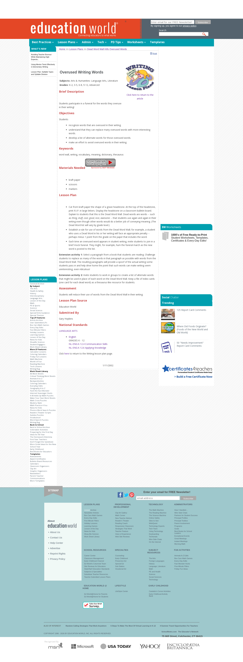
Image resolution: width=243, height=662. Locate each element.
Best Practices (41, 42)
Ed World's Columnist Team (95, 564)
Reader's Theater (122, 521)
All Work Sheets (36, 373)
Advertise (55, 548)
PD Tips (116, 42)
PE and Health (154, 572)
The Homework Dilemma (41, 437)
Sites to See (154, 521)
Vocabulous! (35, 417)
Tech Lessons (36, 366)
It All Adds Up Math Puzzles (41, 395)
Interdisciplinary (37, 296)
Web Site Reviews (122, 537)
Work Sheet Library (38, 347)
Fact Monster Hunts (182, 564)
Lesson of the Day (37, 300)
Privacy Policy (57, 559)
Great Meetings (180, 539)
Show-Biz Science (91, 534)
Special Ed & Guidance (40, 313)
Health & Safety (36, 291)
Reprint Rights (57, 553)
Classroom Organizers (39, 466)
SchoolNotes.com (169, 632)
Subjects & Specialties (93, 572)
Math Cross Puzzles (38, 400)
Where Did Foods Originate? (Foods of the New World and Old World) (192, 329)
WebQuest (153, 523)
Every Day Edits (36, 327)
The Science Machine (157, 515)
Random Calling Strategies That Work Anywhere (86, 626)
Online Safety (154, 518)
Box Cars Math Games (39, 325)
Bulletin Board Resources (41, 461)
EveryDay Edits (36, 386)
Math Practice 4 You (38, 405)
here (66, 353)
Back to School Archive (40, 427)
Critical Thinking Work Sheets (42, 376)
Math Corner (120, 515)
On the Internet (155, 542)
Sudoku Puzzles (37, 415)
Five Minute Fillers (38, 330)
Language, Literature (157, 566)
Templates (157, 42)
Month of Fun (36, 361)
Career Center (90, 556)
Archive (93, 510)
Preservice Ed (120, 561)
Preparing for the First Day (41, 432)
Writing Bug (35, 369)
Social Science (36, 310)
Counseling (119, 556)
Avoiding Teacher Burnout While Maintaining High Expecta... (41, 57)
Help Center (56, 542)
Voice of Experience (123, 534)
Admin (86, 42)
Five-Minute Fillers (91, 521)
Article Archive (36, 320)
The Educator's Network (188, 632)
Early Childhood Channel (94, 561)
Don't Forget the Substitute (41, 442)
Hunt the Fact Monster (39, 390)
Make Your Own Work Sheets (42, 398)
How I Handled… (181, 510)
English (72, 336)
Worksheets (135, 42)
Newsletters (35, 473)
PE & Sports (35, 305)
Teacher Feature (121, 531)
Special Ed (119, 564)
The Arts (33, 288)
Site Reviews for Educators (95, 566)
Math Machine (36, 359)
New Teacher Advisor (123, 518)
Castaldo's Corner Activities (160, 591)
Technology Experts (157, 526)
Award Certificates (38, 459)
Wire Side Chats (155, 539)
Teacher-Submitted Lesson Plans (97, 577)
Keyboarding (154, 534)
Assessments (35, 456)
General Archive (37, 283)
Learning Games (37, 335)
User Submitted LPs (38, 322)
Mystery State (36, 403)
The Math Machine (156, 510)
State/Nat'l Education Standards (97, 569)
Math (32, 303)
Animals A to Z (36, 378)
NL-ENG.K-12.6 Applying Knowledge (87, 347)
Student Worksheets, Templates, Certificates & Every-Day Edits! (189, 237)
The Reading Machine (157, 513)
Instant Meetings (181, 541)
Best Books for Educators (41, 451)
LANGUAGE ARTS (68, 330)
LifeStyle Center (121, 591)
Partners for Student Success (186, 515)
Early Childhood (37, 449)
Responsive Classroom (124, 526)
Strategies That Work (123, 529)
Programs (178, 526)
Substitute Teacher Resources (96, 574)
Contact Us (56, 537)
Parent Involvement (182, 523)
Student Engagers (37, 344)
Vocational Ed (120, 569)
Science (33, 308)
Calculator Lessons (38, 352)
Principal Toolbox (181, 521)
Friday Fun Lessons (38, 356)
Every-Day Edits (90, 518)
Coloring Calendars (38, 354)
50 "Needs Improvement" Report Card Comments (190, 344)
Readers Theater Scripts (40, 412)
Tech (100, 42)
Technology (153, 580)
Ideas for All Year (37, 434)
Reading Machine (37, 364)
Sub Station (119, 566)
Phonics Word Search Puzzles (43, 410)
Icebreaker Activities (39, 429)
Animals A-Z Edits (181, 556)
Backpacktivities (37, 381)
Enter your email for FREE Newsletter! (166, 492)
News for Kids (36, 339)
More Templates (37, 481)
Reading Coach (121, 523)
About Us (55, 532)
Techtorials (153, 537)
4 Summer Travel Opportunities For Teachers (179, 626)
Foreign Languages (156, 561)
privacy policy (189, 25)
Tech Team (153, 529)
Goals (176, 529)
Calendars (34, 463)
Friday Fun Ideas (181, 569)
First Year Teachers (38, 439)
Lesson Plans (66, 42)
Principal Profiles (181, 518)
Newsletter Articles (91, 513)
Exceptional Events (182, 536)
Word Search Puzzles (39, 420)
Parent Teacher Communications (37, 477)
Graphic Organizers (38, 471)
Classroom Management (94, 558)
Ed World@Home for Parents (95, 594)
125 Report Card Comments (191, 309)
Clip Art (33, 468)
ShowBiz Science (37, 342)
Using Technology (156, 531)
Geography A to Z (37, 388)
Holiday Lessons (37, 332)
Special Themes (37, 315)
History (33, 293)
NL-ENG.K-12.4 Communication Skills (88, 344)
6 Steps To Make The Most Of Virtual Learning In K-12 (133, 626)
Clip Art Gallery (121, 513)
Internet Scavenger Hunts (41, 393)
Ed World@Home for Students (96, 597)
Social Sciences (155, 577)
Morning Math (179, 544)
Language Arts (36, 298)
